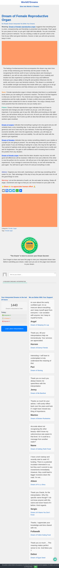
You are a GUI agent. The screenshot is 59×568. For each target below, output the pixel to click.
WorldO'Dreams (29, 2)
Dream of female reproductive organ (22, 27)
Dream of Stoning (37, 370)
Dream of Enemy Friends (39, 348)
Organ (15, 228)
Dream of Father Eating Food (41, 535)
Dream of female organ (10, 155)
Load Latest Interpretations (14, 329)
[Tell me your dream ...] (32, 275)
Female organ (9, 230)
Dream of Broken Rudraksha (40, 418)
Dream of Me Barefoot (38, 393)
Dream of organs (8, 125)
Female (10, 228)
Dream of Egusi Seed (38, 558)
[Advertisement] (29, 53)
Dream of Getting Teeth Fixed (41, 449)
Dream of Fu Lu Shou (38, 484)
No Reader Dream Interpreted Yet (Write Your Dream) (18, 23)
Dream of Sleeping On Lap (40, 325)
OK (35, 566)
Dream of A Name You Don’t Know (40, 514)
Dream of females (8, 140)
